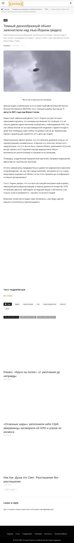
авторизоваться (46, 509)
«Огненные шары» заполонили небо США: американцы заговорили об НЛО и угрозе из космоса (32, 428)
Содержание (27, 534)
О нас (18, 534)
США (7, 309)
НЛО (5, 20)
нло (38, 304)
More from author (28, 317)
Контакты (48, 534)
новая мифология (50, 304)
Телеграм (38, 534)
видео (17, 304)
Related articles (11, 317)
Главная (10, 534)
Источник (8, 295)
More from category (46, 317)
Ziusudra (7, 46)
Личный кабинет (61, 534)
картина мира (28, 304)
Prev (6, 490)
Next (13, 490)
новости (63, 304)
